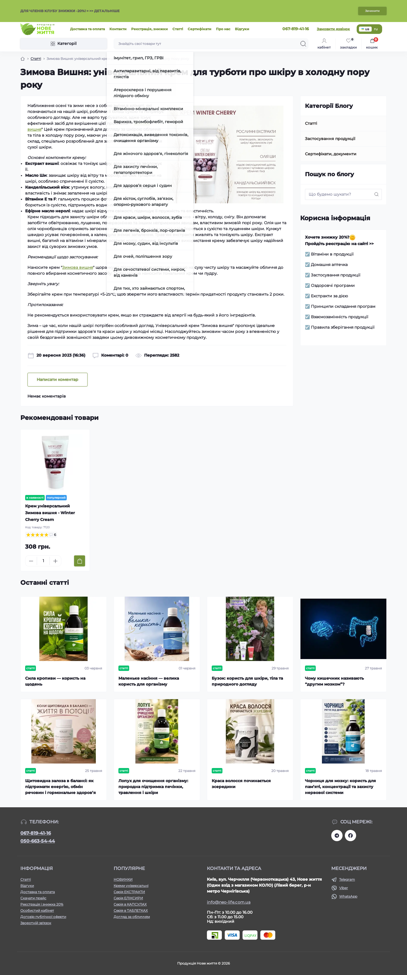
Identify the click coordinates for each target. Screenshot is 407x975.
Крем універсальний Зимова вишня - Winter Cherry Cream (50, 512)
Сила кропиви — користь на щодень (55, 681)
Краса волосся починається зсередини (241, 783)
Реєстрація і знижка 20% (41, 904)
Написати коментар (57, 379)
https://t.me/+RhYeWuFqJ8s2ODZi (337, 835)
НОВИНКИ (123, 879)
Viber (343, 888)
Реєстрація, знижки (149, 29)
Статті (177, 29)
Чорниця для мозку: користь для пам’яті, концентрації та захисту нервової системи (340, 786)
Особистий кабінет (37, 910)
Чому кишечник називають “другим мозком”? (334, 681)
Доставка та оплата (87, 29)
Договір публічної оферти (43, 917)
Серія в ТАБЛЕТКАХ (131, 910)
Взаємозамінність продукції (339, 316)
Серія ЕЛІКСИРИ (128, 898)
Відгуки (242, 29)
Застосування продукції (330, 138)
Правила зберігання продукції (342, 327)
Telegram (347, 879)
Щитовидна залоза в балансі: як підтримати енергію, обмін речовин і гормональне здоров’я (60, 786)
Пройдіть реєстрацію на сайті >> (339, 243)
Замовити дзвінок (333, 29)
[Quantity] (43, 561)
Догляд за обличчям (132, 917)
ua (365, 29)
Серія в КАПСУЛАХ (130, 904)
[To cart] (79, 560)
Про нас (223, 29)
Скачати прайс (33, 898)
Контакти (118, 29)
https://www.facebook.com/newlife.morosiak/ (350, 835)
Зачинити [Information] (372, 11)
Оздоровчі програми (333, 285)
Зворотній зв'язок (35, 923)
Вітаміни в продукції (332, 254)
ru (376, 29)
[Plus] (55, 561)
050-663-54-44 (37, 841)
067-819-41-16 (35, 833)
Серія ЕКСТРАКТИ (129, 892)
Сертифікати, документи (330, 153)
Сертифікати (199, 29)
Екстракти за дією (329, 295)
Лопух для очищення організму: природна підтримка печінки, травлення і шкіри (153, 786)
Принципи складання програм (343, 306)
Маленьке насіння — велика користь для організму (148, 681)
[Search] (303, 43)
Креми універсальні (131, 886)
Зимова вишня (77, 267)
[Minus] (31, 561)
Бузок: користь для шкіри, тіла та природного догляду (247, 681)
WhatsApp (348, 896)
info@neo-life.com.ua (228, 902)
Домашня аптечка (329, 264)
